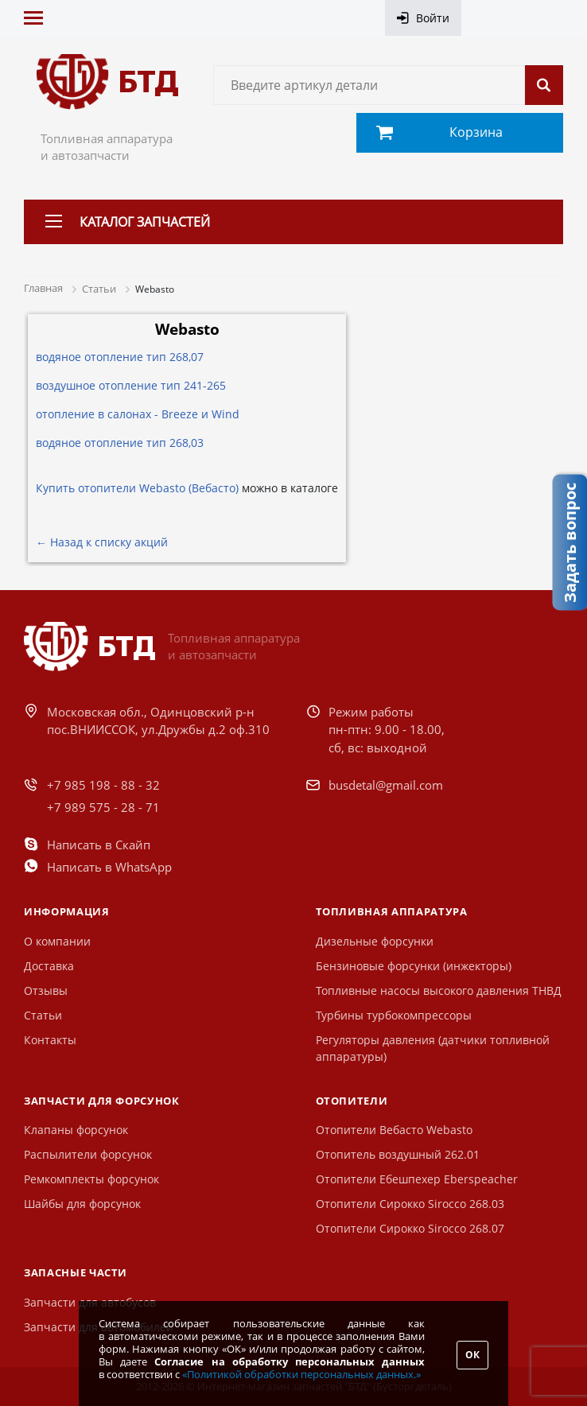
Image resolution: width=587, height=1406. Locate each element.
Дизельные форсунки (374, 941)
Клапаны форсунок (76, 1129)
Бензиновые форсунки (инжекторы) (413, 965)
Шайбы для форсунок (82, 1203)
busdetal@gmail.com (385, 785)
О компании (57, 941)
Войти (432, 17)
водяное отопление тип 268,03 (120, 442)
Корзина (476, 132)
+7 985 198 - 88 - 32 (103, 785)
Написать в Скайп (98, 845)
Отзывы (46, 990)
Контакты (50, 1039)
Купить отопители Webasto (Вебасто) (137, 487)
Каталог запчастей (145, 222)
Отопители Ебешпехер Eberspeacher (417, 1179)
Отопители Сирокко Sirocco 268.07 (410, 1228)
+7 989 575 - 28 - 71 (103, 807)
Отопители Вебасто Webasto (394, 1129)
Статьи (43, 1015)
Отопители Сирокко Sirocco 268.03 (410, 1203)
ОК (472, 1354)
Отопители (352, 1100)
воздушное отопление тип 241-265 (131, 385)
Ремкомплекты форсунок (91, 1179)
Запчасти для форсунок (102, 1100)
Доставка (49, 965)
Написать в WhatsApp (109, 867)
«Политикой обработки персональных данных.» (301, 1374)
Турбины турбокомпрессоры (394, 1015)
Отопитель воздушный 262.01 (398, 1154)
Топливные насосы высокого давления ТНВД (439, 990)
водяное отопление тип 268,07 (120, 356)
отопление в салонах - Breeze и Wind (137, 413)
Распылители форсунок (88, 1154)
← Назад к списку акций (102, 542)
